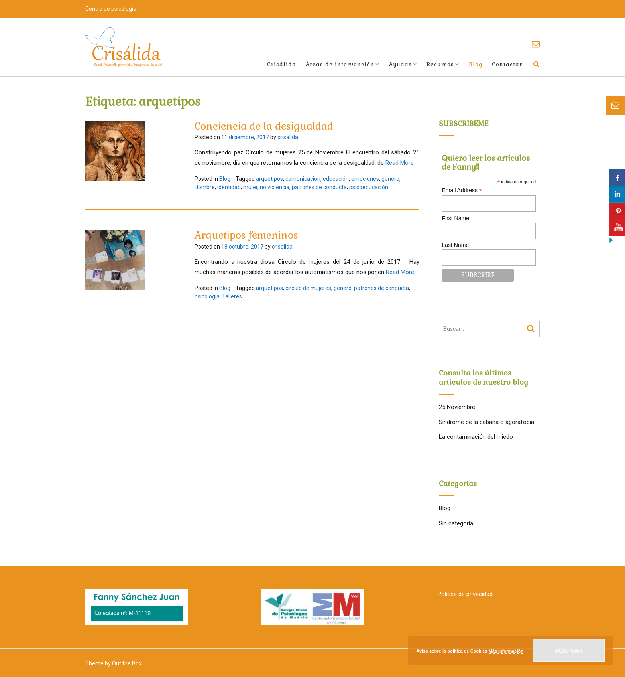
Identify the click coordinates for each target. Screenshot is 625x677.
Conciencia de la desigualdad (264, 126)
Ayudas (400, 64)
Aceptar (569, 650)
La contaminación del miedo (476, 436)
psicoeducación (368, 187)
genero (390, 179)
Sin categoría (456, 523)
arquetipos (269, 179)
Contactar (507, 64)
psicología (207, 296)
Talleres (232, 296)
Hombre (205, 187)
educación (336, 179)
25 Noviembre (457, 407)
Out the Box (127, 663)
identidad (229, 187)
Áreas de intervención (340, 64)
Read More (399, 162)
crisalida (287, 137)
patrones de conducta (319, 187)
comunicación (302, 179)
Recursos (440, 64)
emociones (365, 179)
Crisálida (281, 64)
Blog (475, 64)
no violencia (274, 187)
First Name (455, 218)
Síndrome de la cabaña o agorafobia (486, 422)
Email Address (462, 190)
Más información (506, 651)
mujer (250, 187)
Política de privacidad (465, 594)
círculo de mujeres (308, 288)
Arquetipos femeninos (246, 235)
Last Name (455, 245)
